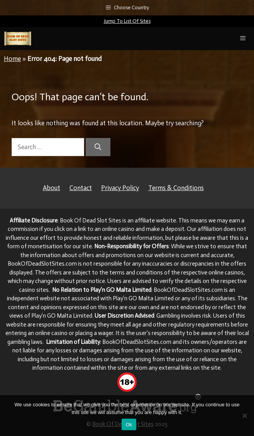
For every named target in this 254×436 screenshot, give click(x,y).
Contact (80, 188)
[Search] (98, 147)
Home (12, 58)
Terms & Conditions (176, 188)
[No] (244, 415)
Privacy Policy (120, 188)
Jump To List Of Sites (127, 21)
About (51, 188)
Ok (128, 425)
